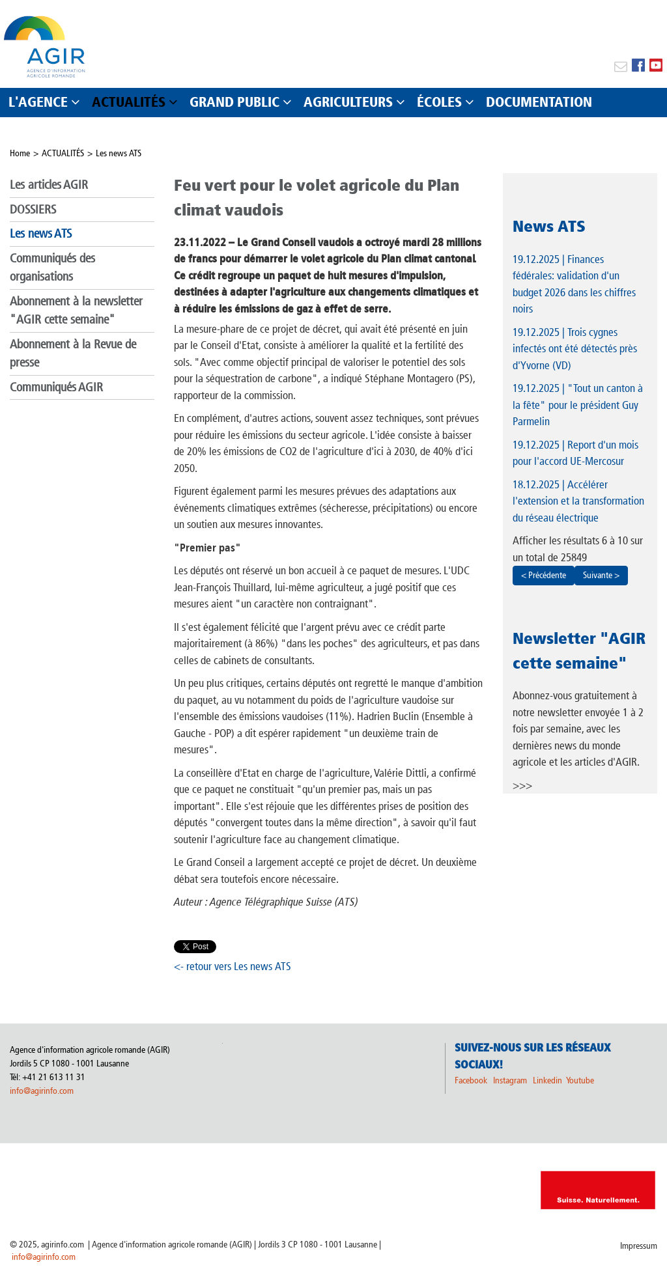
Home (20, 153)
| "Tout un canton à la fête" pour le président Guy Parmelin (578, 405)
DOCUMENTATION (539, 102)
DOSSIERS (33, 209)
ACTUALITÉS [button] (128, 102)
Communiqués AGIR (56, 387)
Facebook (471, 1080)
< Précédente (543, 575)
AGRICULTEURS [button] (348, 102)
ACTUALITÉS (63, 153)
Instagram (510, 1080)
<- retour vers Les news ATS (232, 966)
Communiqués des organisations (52, 268)
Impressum (638, 1245)
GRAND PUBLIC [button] (234, 102)
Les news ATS (118, 153)
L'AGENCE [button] (38, 102)
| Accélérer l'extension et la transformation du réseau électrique (578, 501)
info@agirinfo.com (42, 1090)
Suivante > (601, 575)
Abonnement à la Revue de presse (73, 353)
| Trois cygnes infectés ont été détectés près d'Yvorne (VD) (575, 349)
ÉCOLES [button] (439, 102)
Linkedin (548, 1080)
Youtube (580, 1080)
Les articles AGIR (49, 184)
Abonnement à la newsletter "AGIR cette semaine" (76, 310)
